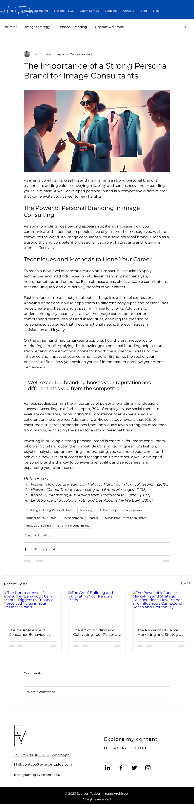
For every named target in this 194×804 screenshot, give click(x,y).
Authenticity (108, 510)
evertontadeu (73, 518)
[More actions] (167, 54)
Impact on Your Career (42, 518)
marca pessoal (133, 510)
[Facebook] (121, 767)
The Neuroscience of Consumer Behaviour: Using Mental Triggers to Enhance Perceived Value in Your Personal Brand (32, 632)
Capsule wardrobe (109, 27)
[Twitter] (134, 767)
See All (185, 583)
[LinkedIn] (107, 767)
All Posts (10, 27)
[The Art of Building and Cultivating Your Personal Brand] (97, 607)
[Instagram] (147, 767)
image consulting (38, 525)
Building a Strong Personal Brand (49, 510)
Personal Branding (72, 27)
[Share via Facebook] (26, 549)
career (94, 518)
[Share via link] (55, 549)
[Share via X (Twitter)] (35, 549)
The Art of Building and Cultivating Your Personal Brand (95, 632)
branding (86, 510)
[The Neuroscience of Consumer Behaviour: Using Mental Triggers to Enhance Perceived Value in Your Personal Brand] (32, 607)
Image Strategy (37, 27)
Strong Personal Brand (73, 525)
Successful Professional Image (126, 518)
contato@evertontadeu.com (47, 764)
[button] (185, 27)
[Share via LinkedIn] (45, 549)
